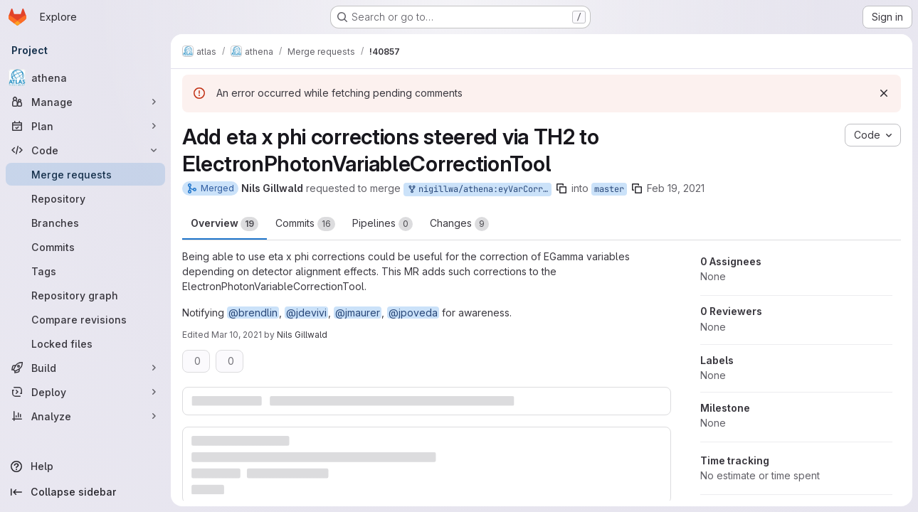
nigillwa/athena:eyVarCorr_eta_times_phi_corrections (479, 189)
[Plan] (85, 125)
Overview (224, 224)
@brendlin (253, 312)
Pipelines (382, 224)
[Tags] (85, 271)
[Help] (85, 466)
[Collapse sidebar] (85, 492)
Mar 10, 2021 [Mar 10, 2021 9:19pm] (236, 334)
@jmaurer (357, 312)
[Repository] (85, 198)
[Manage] (85, 101)
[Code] (85, 150)
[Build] (85, 367)
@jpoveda (413, 312)
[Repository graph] (85, 295)
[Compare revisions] (85, 319)
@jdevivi (306, 312)
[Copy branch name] (561, 188)
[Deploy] (85, 391)
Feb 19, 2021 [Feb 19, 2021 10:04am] (676, 188)
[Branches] (85, 222)
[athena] (85, 77)
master (609, 189)
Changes (459, 224)
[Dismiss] (883, 93)
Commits (305, 224)
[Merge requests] (85, 174)
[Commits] (85, 246)
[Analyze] (85, 416)
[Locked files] (85, 343)
